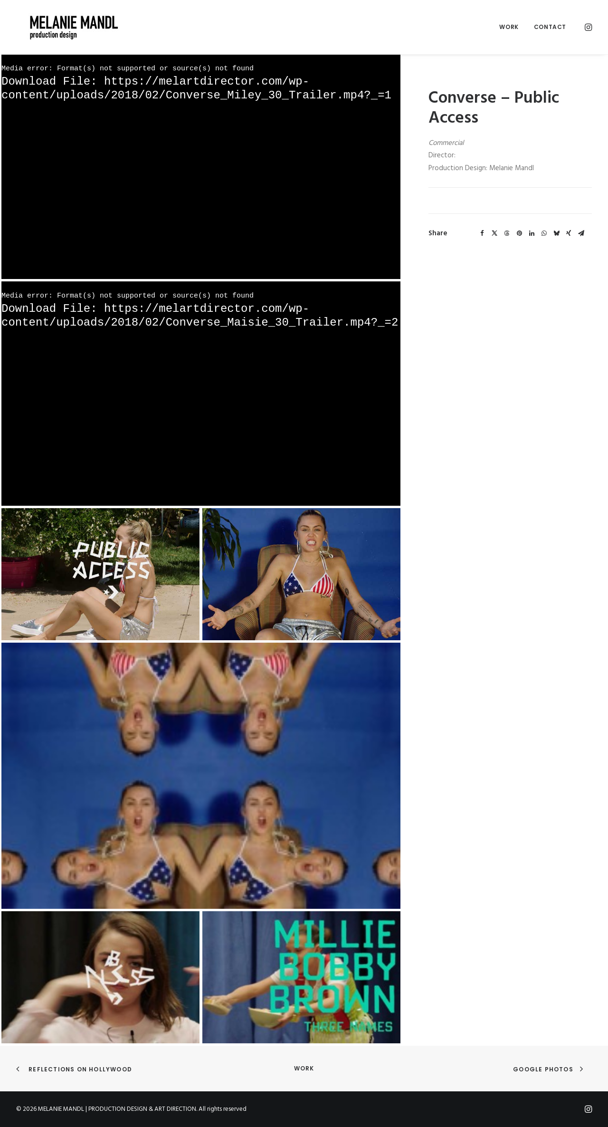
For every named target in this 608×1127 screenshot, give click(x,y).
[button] (587, 27)
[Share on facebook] (482, 233)
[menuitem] (509, 27)
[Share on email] (581, 233)
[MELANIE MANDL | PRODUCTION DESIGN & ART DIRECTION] (62, 27)
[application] (200, 166)
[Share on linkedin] (531, 233)
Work (508, 27)
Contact (550, 27)
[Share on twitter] (494, 233)
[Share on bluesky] (556, 233)
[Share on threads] (507, 233)
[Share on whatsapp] (544, 233)
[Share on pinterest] (519, 233)
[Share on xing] (568, 233)
